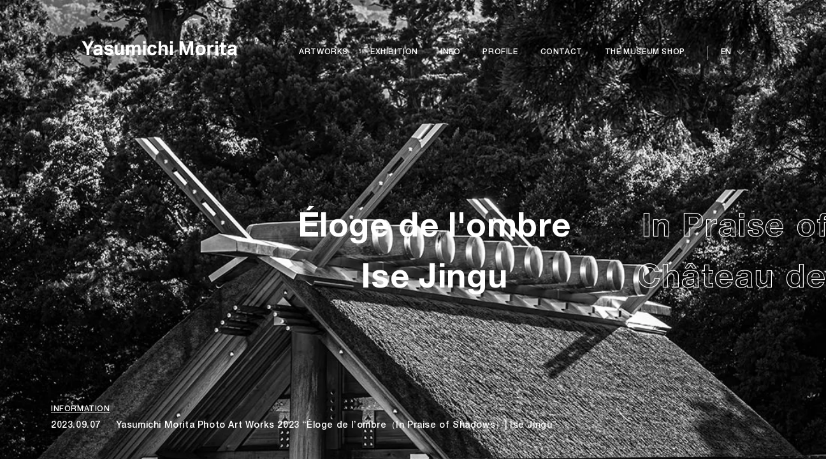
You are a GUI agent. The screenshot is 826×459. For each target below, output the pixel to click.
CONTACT (561, 52)
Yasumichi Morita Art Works (160, 54)
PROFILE (500, 52)
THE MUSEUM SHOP (645, 52)
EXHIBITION (394, 52)
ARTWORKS (323, 52)
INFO (450, 52)
